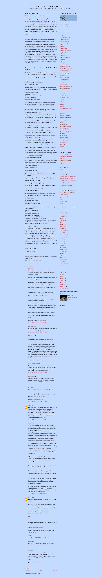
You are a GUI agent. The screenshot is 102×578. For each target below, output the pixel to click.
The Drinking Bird (63, 124)
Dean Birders (62, 169)
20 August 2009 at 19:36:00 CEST (37, 513)
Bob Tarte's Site (63, 165)
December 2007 (63, 263)
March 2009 (62, 247)
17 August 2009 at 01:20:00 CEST (37, 384)
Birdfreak (62, 46)
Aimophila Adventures (64, 39)
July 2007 (62, 274)
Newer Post (27, 570)
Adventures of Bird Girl (65, 37)
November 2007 (63, 265)
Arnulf (29, 405)
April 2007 (62, 280)
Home (41, 570)
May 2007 (62, 278)
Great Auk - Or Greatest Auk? (66, 81)
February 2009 (63, 249)
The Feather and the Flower (65, 126)
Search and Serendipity (64, 111)
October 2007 (62, 268)
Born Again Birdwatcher (65, 66)
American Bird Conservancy (66, 156)
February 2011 (63, 210)
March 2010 (62, 222)
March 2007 (62, 282)
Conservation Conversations (65, 72)
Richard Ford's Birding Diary (66, 108)
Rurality (61, 110)
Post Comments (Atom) (35, 573)
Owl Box (62, 99)
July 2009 (62, 239)
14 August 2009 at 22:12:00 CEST (37, 359)
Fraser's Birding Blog (64, 77)
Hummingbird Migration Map (66, 172)
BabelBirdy (62, 158)
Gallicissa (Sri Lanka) (64, 79)
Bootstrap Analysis (64, 64)
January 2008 (62, 261)
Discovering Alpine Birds (65, 73)
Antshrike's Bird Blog (64, 41)
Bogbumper (62, 62)
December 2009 (63, 228)
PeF (29, 516)
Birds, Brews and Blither (65, 57)
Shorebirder (62, 113)
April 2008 (62, 255)
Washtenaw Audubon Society (66, 185)
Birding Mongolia (63, 52)
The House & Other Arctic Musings (67, 131)
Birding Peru (62, 53)
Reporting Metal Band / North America (68, 180)
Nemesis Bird (62, 93)
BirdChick (62, 44)
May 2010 (62, 218)
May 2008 (62, 253)
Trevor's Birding (63, 142)
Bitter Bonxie (62, 59)
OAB (61, 199)
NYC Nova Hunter (64, 95)
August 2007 (62, 272)
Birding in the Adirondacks (65, 160)
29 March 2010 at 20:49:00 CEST (37, 547)
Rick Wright (30, 268)
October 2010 (62, 216)
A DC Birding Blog (64, 35)
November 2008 (63, 251)
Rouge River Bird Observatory (66, 183)
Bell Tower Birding (51, 6)
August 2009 (62, 236)
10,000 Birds (62, 33)
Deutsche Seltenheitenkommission (67, 192)
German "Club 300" (64, 194)
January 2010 (62, 226)
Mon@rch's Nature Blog (65, 88)
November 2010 (63, 214)
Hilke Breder (31, 335)
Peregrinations (63, 102)
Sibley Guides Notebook (65, 115)
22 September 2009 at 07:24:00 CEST (39, 537)
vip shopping (37, 562)
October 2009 (62, 232)
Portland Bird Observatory (65, 174)
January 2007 (62, 286)
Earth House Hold (63, 75)
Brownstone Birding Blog (65, 70)
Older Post (55, 570)
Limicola (62, 197)
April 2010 (62, 220)
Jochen (29, 423)
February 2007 (63, 284)
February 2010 (63, 224)
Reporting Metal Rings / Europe (66, 182)
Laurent (29, 541)
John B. (29, 497)
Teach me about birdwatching (66, 119)
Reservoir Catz (63, 106)
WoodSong (62, 146)
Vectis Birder (62, 144)
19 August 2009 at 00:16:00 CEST (37, 401)
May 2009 (62, 243)
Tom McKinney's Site (64, 140)
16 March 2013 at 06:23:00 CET (37, 564)
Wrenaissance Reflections (65, 148)
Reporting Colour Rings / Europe (67, 178)
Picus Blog (62, 104)
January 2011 (62, 212)
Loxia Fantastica (63, 84)
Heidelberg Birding (64, 196)
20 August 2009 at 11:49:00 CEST (37, 493)
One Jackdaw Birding (64, 97)
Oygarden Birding (63, 101)
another (45, 173)
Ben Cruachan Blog (64, 43)
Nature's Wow (63, 91)
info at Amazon (50, 415)
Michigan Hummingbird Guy (66, 86)
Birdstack (62, 163)
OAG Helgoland (63, 201)
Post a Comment (28, 568)
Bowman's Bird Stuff (64, 167)
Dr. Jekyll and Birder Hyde (67, 26)
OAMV (61, 203)
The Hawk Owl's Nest (64, 130)
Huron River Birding (64, 82)
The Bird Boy (63, 122)
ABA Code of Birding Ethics (66, 154)
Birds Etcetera (63, 55)
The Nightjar (62, 133)
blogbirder (62, 61)
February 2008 (63, 259)
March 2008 (62, 257)
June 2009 (62, 241)
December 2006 (63, 288)
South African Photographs (65, 117)
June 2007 (62, 276)
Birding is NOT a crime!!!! (65, 50)
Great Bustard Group (64, 171)
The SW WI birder (63, 135)
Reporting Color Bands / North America (68, 176)
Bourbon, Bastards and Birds (66, 68)
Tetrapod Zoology (63, 120)
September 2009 (63, 234)
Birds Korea (62, 162)
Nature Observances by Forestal (66, 90)
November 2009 (63, 230)
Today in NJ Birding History (66, 139)
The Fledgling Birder (64, 128)
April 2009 (62, 245)
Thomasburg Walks (64, 137)
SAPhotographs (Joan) (33, 363)
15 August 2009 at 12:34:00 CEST (37, 372)
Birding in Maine (63, 48)
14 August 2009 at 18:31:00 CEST (37, 322)
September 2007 (63, 270)
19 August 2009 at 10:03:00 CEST (37, 419)
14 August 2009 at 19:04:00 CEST (37, 332)
